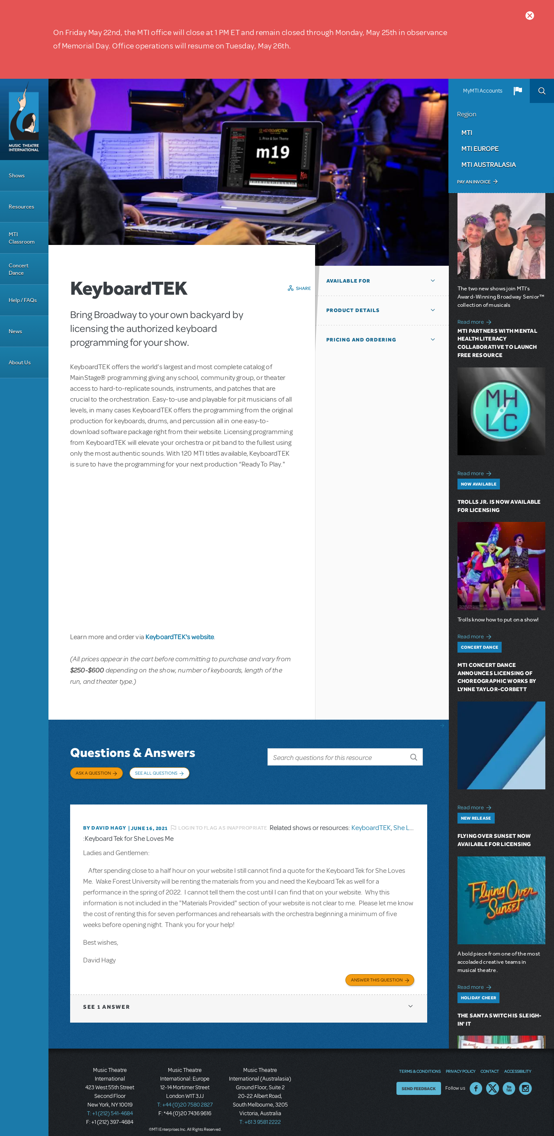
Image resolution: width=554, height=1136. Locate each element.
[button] (518, 91)
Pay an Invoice (473, 182)
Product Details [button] (353, 310)
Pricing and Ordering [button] (361, 340)
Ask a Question (93, 773)
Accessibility (517, 1063)
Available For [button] (348, 281)
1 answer (106, 999)
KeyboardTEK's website (179, 636)
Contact (489, 1063)
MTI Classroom (22, 238)
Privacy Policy (460, 1063)
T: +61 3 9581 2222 (260, 1114)
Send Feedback (419, 1081)
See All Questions (156, 773)
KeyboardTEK (371, 821)
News (15, 331)
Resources (21, 206)
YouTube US (508, 1081)
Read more (475, 321)
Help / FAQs (23, 300)
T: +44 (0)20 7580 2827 (185, 1097)
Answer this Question (377, 972)
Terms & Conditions (420, 1063)
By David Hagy (104, 821)
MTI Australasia (488, 164)
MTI (466, 132)
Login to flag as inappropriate (222, 821)
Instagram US (525, 1081)
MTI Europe (480, 148)
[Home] (24, 119)
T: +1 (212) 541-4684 (110, 1105)
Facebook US (476, 1081)
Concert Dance (19, 269)
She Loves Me (413, 821)
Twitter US (492, 1081)
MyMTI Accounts (482, 90)
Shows (17, 175)
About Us (20, 362)
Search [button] (542, 91)
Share (303, 288)
